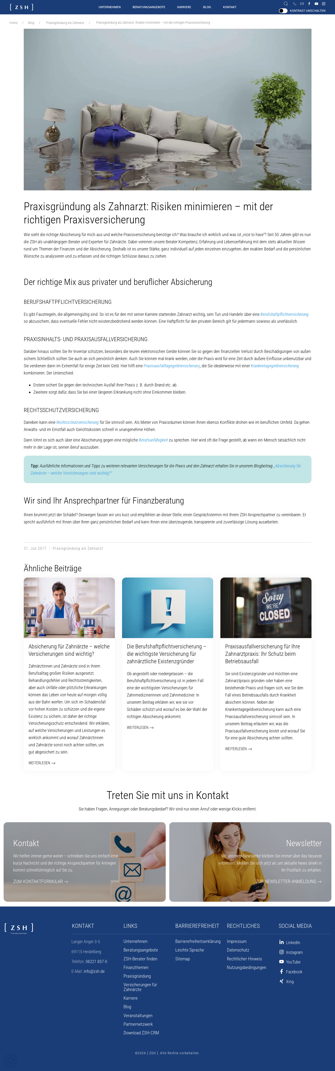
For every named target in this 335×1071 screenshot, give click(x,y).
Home (14, 23)
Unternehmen (110, 7)
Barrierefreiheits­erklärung (196, 943)
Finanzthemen (135, 969)
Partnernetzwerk (137, 1021)
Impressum (236, 943)
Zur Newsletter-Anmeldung (289, 883)
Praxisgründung (136, 978)
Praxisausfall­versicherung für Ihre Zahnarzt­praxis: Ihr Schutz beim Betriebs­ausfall (262, 654)
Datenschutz (237, 952)
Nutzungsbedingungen (246, 969)
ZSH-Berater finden (139, 960)
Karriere (184, 7)
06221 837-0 (96, 963)
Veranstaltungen (137, 1012)
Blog (207, 7)
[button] (10, 1060)
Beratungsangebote (149, 7)
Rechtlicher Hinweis (243, 960)
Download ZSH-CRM (140, 1030)
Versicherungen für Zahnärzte (148, 987)
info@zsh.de (94, 973)
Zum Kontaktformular (35, 883)
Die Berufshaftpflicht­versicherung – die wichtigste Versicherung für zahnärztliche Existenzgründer (166, 654)
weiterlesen (38, 764)
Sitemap (182, 960)
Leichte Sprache (188, 952)
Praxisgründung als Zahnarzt (65, 23)
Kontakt (229, 7)
